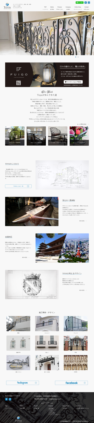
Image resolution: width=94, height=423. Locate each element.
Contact (86, 7)
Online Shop (78, 7)
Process (60, 7)
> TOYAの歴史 (51, 413)
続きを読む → (83, 220)
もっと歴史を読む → (83, 124)
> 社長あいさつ (52, 410)
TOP (45, 7)
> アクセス (50, 411)
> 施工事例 (22, 408)
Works (52, 7)
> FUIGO (64, 408)
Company (68, 7)
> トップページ (9, 408)
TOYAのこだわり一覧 (18, 186)
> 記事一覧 (36, 408)
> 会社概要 (50, 408)
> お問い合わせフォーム (83, 408)
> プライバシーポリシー (54, 414)
